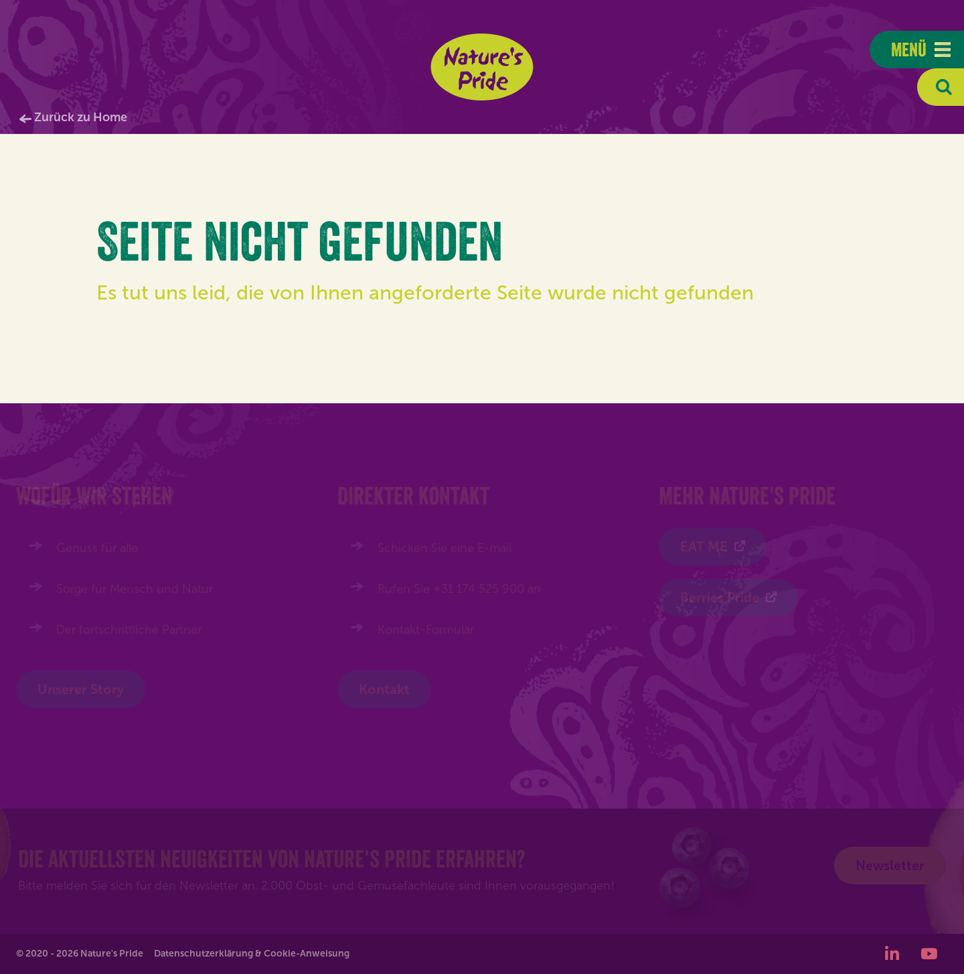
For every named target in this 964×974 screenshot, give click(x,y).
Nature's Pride (482, 67)
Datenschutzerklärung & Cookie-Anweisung (251, 953)
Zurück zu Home (80, 117)
